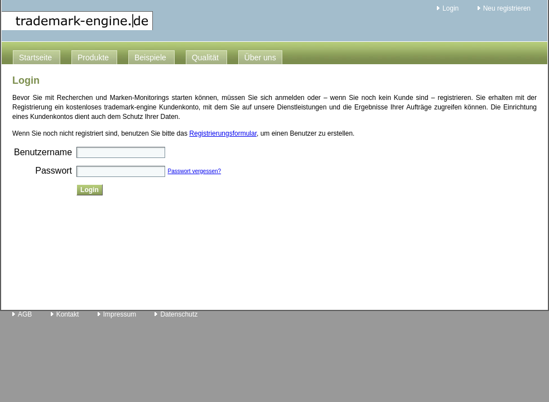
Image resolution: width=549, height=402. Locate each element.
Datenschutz (179, 314)
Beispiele (150, 57)
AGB (25, 314)
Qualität (205, 57)
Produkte (93, 57)
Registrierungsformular (223, 133)
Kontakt (67, 314)
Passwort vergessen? (194, 171)
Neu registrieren (507, 8)
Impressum (119, 314)
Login (450, 8)
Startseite (35, 57)
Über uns (260, 57)
